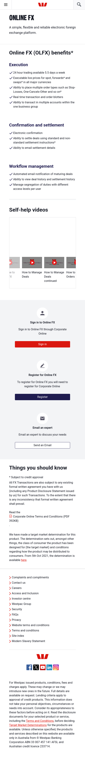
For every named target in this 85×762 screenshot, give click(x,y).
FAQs (15, 614)
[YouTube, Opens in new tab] (43, 667)
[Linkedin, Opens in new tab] (49, 667)
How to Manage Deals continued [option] (54, 270)
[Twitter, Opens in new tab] (36, 667)
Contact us (19, 582)
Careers (17, 588)
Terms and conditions (25, 630)
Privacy (16, 620)
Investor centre (21, 598)
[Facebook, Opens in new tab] (29, 667)
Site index (18, 635)
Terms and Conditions (40, 721)
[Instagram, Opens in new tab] (56, 669)
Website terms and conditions (31, 625)
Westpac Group (21, 604)
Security (17, 609)
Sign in (42, 344)
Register (42, 397)
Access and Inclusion (25, 593)
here (23, 560)
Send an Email (42, 445)
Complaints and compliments (30, 577)
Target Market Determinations (28, 725)
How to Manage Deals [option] (32, 267)
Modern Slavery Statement (28, 641)
